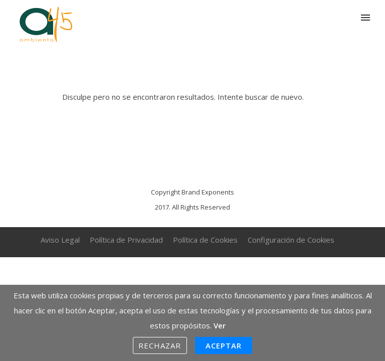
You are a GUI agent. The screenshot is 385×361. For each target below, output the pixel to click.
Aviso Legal (60, 240)
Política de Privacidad (126, 240)
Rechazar (159, 345)
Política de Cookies (205, 240)
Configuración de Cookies (291, 240)
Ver (220, 325)
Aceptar (224, 345)
